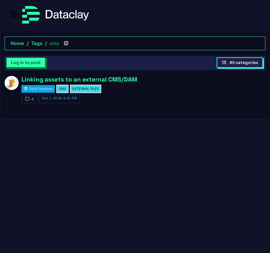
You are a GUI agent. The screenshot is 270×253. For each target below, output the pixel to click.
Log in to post (26, 62)
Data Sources (38, 88)
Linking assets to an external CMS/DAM (79, 79)
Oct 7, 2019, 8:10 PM (59, 98)
